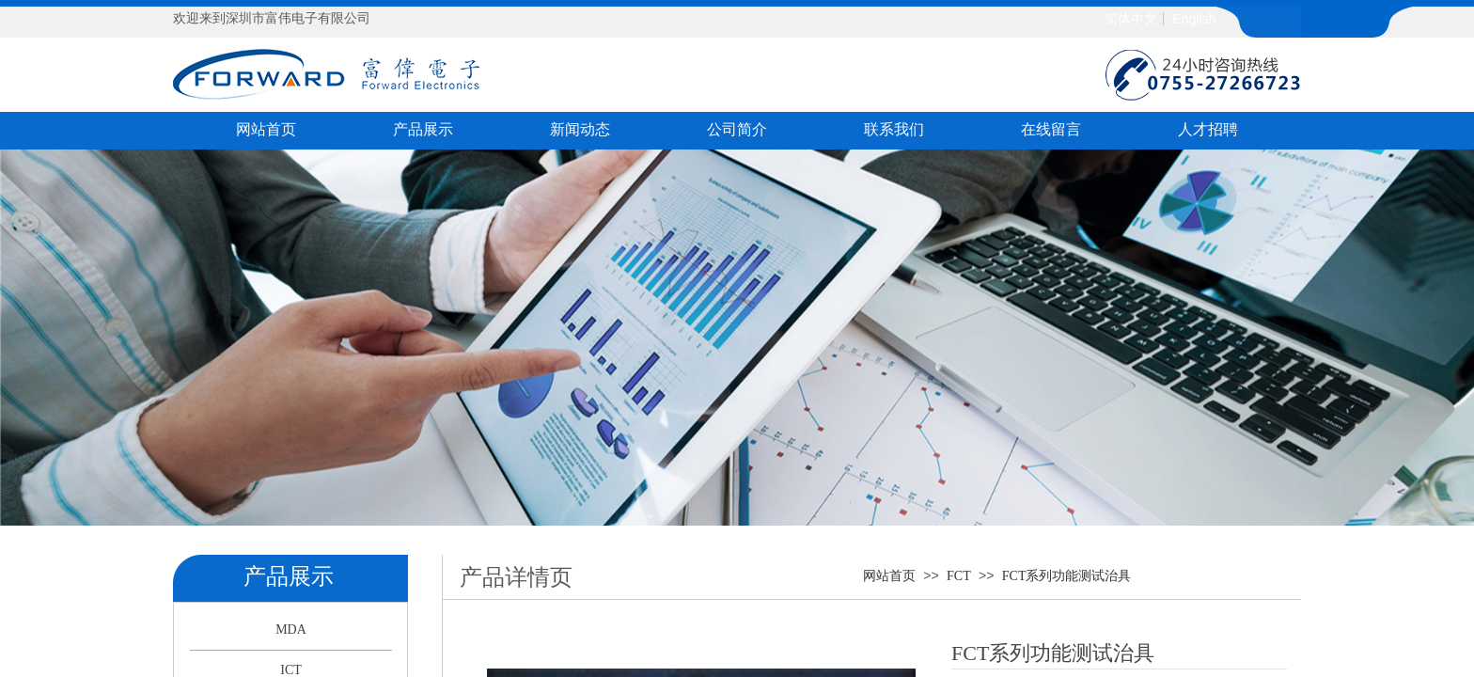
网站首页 (889, 576)
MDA (290, 629)
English (1193, 18)
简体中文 (1131, 18)
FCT (959, 576)
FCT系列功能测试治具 (1067, 576)
